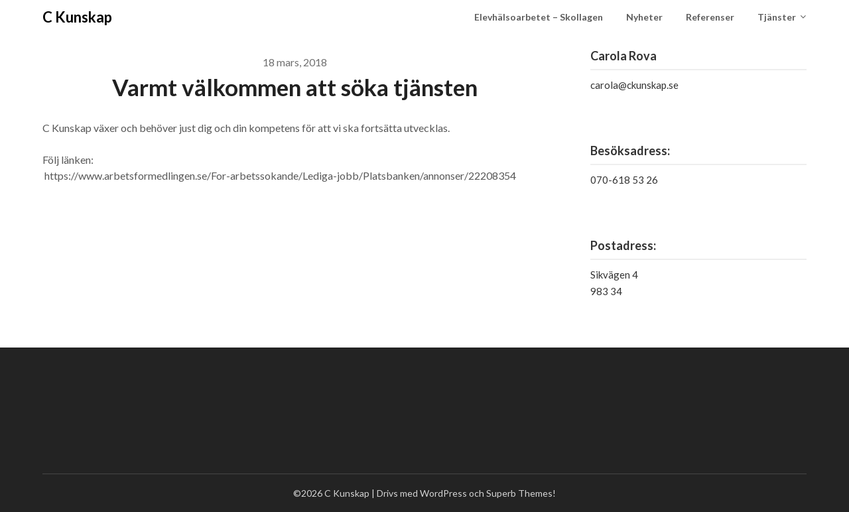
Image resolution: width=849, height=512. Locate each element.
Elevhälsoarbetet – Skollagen (538, 17)
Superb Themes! (521, 493)
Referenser (710, 17)
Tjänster (776, 17)
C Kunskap (77, 17)
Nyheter (644, 17)
